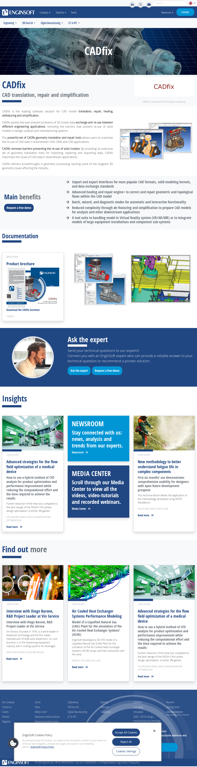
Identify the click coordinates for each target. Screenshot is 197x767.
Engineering (73, 703)
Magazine (6, 722)
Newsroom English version (47, 722)
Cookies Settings (126, 751)
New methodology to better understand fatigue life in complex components (161, 467)
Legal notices (122, 763)
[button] (192, 3)
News (37, 707)
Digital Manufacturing (77, 712)
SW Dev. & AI (73, 707)
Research (170, 703)
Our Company (8, 703)
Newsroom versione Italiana (47, 717)
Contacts (185, 12)
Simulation (138, 712)
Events (75, 12)
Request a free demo (20, 208)
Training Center (173, 707)
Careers (5, 712)
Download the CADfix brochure (23, 311)
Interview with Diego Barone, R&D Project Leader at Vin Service (30, 617)
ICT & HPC (72, 717)
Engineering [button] (9, 23)
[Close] (154, 731)
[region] (88, 741)
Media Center (81, 509)
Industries (104, 707)
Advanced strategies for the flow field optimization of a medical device (28, 467)
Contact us (7, 707)
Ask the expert (80, 372)
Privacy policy (134, 763)
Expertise (104, 703)
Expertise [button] (62, 12)
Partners (5, 717)
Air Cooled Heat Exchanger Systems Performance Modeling (97, 614)
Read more (14, 528)
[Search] (169, 3)
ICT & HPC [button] (73, 23)
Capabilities (105, 712)
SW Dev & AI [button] (27, 23)
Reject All (126, 741)
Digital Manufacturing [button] (51, 23)
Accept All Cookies (126, 732)
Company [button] (46, 12)
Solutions (137, 703)
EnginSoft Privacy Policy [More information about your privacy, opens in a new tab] (42, 747)
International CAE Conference (177, 715)
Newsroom (167, 12)
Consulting (138, 707)
